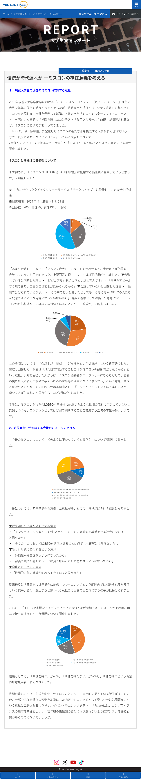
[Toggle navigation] (136, 4)
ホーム (6, 13)
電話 (88, 775)
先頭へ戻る (123, 775)
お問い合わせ (53, 775)
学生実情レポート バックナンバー (31, 13)
